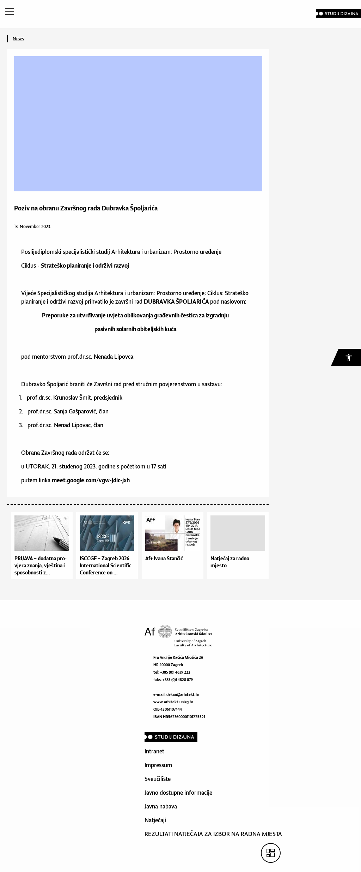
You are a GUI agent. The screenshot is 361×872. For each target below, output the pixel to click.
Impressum (158, 765)
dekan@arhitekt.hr (182, 694)
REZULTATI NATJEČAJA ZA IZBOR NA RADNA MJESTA (213, 834)
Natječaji (155, 820)
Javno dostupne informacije (178, 792)
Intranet (154, 751)
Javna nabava (161, 806)
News (18, 39)
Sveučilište (158, 779)
